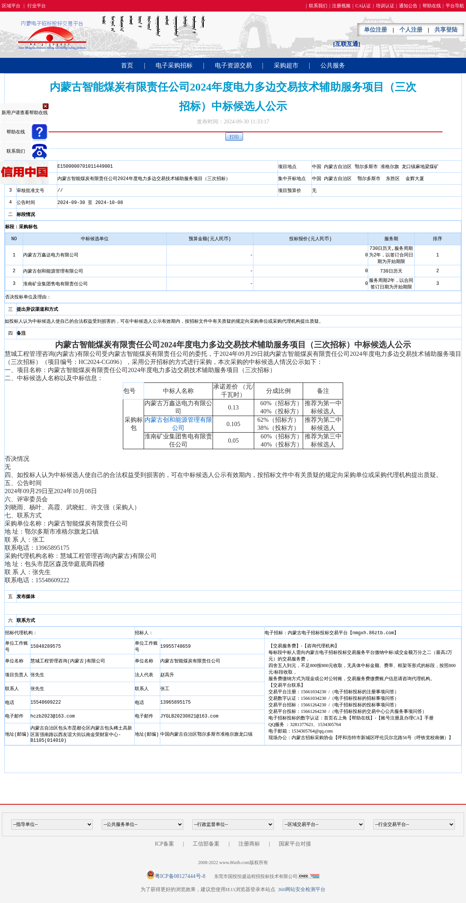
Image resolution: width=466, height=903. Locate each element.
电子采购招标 (174, 65)
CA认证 (363, 5)
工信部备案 (206, 844)
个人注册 (410, 30)
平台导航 (455, 5)
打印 (234, 137)
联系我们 (318, 5)
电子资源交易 (233, 65)
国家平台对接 (295, 844)
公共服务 (332, 65)
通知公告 (408, 5)
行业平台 (36, 5)
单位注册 (375, 30)
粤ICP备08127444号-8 (180, 876)
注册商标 (249, 844)
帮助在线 (431, 5)
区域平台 (11, 5)
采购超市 (286, 65)
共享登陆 (446, 30)
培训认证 (385, 5)
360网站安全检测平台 (301, 889)
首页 (127, 65)
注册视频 (341, 5)
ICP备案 (164, 844)
